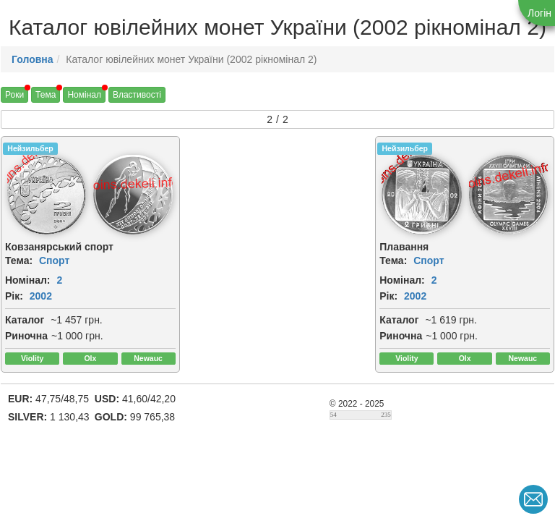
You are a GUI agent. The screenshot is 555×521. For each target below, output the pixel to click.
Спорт (54, 260)
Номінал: (28, 280)
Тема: (19, 260)
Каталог (24, 320)
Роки (14, 95)
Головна (32, 59)
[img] (46, 194)
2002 (41, 296)
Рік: (14, 296)
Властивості (137, 95)
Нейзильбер (30, 148)
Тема (45, 95)
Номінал (84, 95)
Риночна (26, 336)
